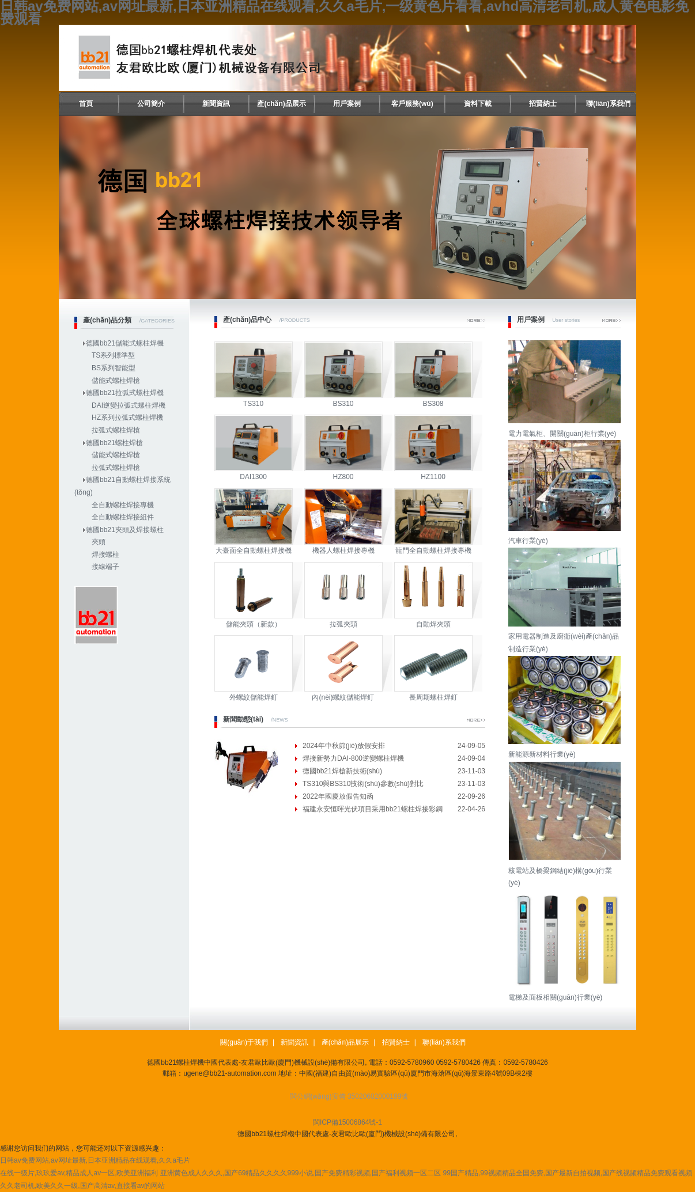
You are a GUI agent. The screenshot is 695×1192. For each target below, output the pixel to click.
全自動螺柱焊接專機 (123, 505)
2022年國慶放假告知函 (338, 796)
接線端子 (105, 567)
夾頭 (98, 542)
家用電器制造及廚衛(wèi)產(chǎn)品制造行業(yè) (566, 636)
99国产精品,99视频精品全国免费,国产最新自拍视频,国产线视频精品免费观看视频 (568, 1173)
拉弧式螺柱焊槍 (116, 430)
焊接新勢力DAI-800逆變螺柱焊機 (353, 758)
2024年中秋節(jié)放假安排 (344, 746)
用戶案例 (347, 104)
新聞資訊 (216, 104)
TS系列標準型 (113, 355)
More (476, 320)
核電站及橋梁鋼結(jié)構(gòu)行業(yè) (566, 870)
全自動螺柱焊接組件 (123, 517)
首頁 (86, 104)
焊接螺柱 (105, 555)
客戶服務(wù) (412, 104)
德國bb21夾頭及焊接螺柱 (125, 530)
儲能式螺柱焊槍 (116, 381)
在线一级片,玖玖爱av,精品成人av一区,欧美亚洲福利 (79, 1173)
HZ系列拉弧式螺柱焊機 (127, 417)
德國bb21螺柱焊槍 (114, 443)
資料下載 (478, 104)
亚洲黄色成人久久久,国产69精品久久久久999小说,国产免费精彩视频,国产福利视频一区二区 (300, 1173)
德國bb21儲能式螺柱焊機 (125, 343)
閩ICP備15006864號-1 (347, 1122)
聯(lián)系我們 (608, 104)
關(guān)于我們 (244, 1042)
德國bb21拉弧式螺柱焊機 (125, 393)
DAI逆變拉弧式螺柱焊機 (128, 405)
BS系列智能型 (113, 368)
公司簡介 (151, 104)
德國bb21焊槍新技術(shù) (342, 771)
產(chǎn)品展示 (281, 104)
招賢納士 (543, 104)
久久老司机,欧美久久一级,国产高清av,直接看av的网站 (82, 1186)
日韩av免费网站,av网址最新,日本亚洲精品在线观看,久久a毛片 (95, 1160)
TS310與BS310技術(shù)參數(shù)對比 (363, 784)
